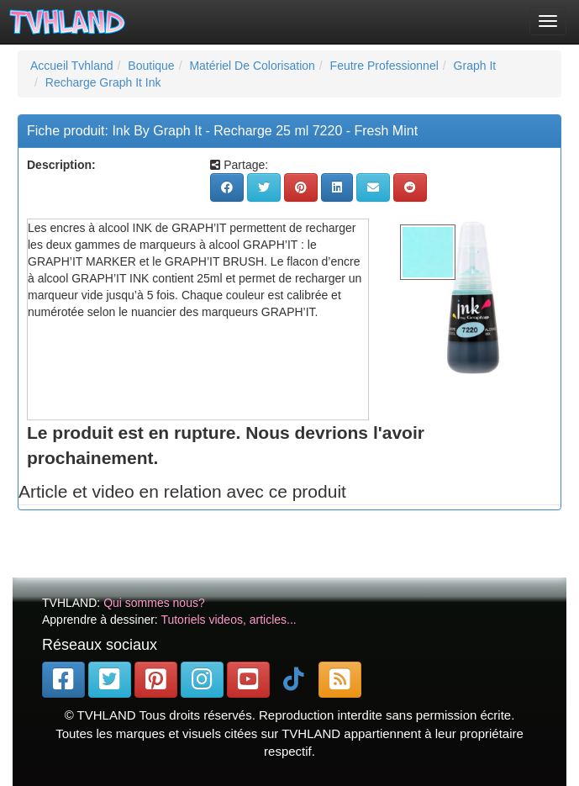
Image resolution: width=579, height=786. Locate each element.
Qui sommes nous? (154, 602)
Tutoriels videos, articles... (228, 619)
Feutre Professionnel (384, 65)
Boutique (151, 65)
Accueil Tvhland (71, 65)
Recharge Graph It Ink (103, 82)
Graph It (475, 65)
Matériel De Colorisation (251, 65)
